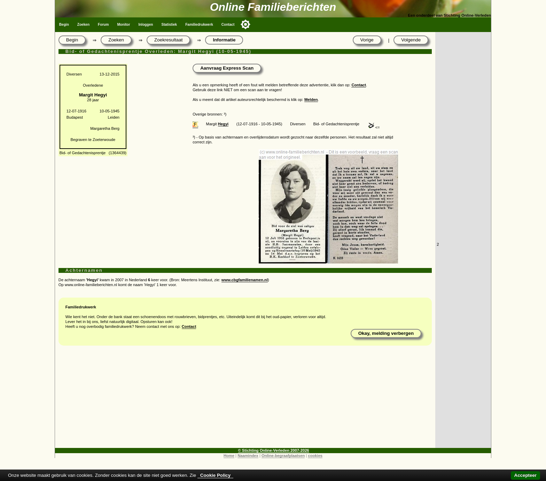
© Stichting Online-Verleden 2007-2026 (273, 450)
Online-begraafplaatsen (283, 456)
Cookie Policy (215, 475)
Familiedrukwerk (199, 24)
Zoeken (83, 24)
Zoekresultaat (168, 39)
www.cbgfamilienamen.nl (244, 280)
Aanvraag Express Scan (227, 68)
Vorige (367, 39)
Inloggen (145, 24)
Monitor (123, 24)
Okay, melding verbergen (386, 333)
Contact (228, 24)
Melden (311, 99)
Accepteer (525, 475)
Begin (64, 24)
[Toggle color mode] (245, 24)
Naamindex (247, 456)
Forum (103, 24)
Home (229, 456)
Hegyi (223, 124)
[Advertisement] (245, 399)
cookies (315, 456)
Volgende (411, 39)
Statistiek (169, 24)
